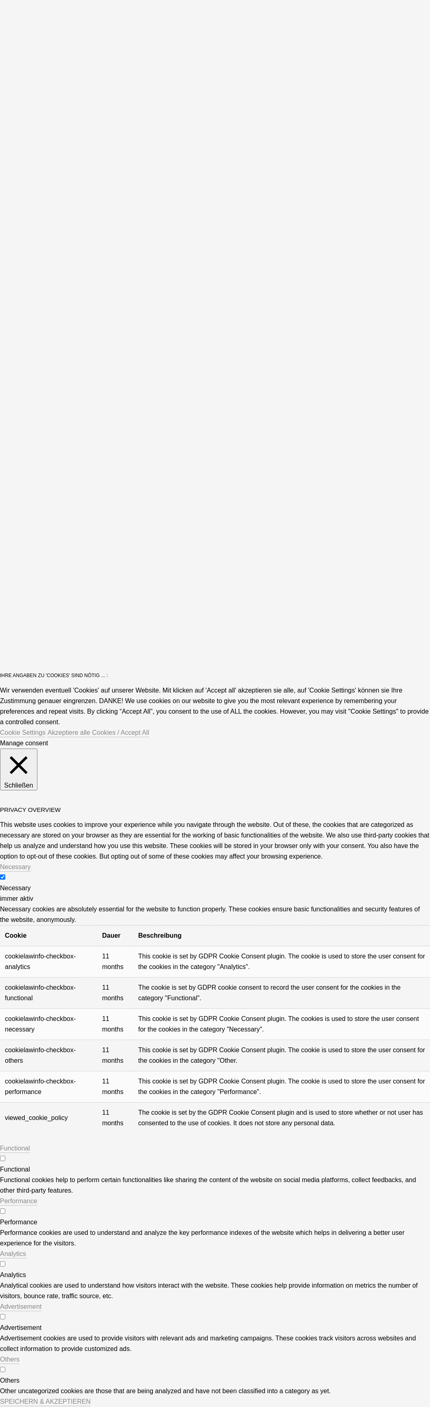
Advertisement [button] (20, 1306)
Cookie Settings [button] (23, 732)
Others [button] (10, 1359)
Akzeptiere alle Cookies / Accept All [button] (98, 732)
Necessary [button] (15, 866)
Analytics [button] (13, 1253)
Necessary (15, 888)
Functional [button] (15, 1148)
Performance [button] (18, 1201)
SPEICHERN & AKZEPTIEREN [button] (45, 1401)
